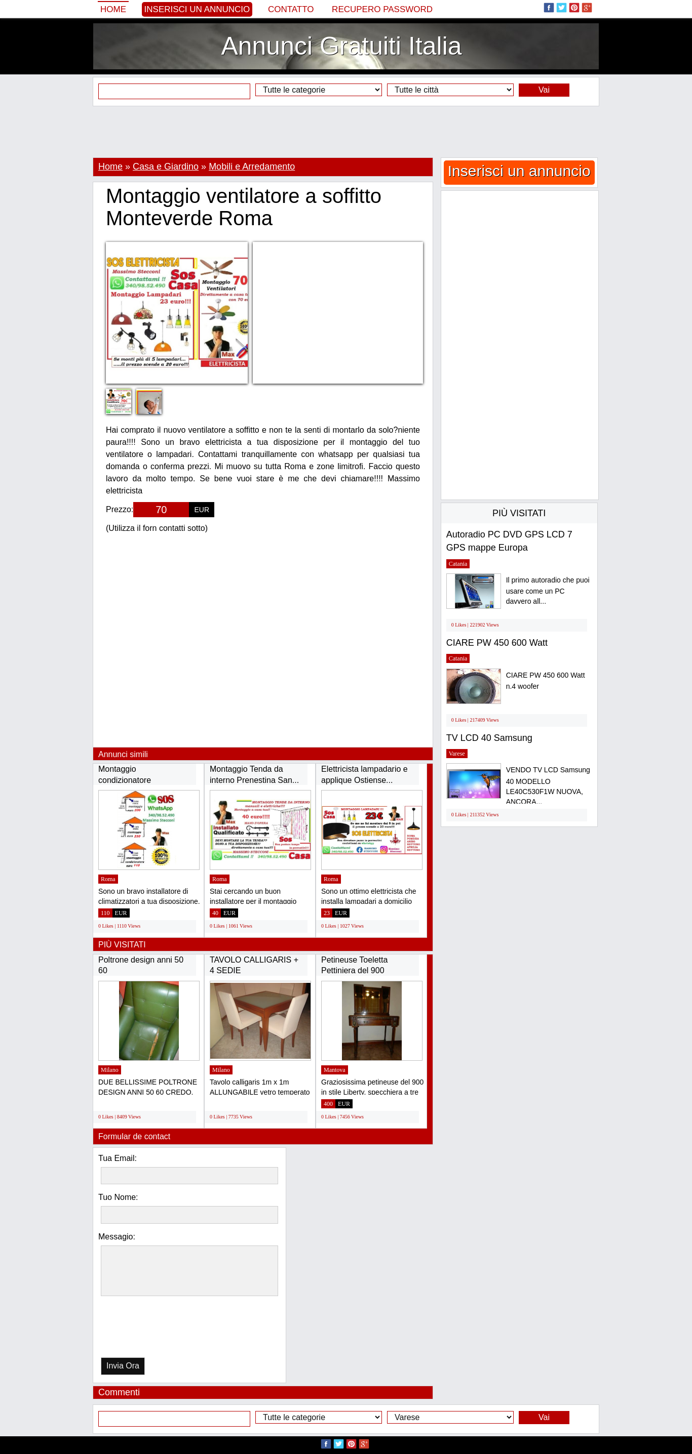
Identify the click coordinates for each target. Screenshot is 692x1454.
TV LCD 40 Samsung (489, 738)
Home (113, 9)
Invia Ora (122, 1365)
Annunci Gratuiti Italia (341, 46)
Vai (544, 90)
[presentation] (153, 1329)
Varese (457, 753)
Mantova (334, 1069)
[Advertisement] (346, 131)
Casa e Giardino (166, 166)
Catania (458, 563)
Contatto (291, 9)
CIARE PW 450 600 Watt (497, 643)
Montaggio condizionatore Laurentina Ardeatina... (139, 780)
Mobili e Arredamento (252, 166)
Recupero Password (382, 9)
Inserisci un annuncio (197, 9)
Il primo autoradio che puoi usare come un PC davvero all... (548, 591)
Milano (110, 1069)
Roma (108, 879)
